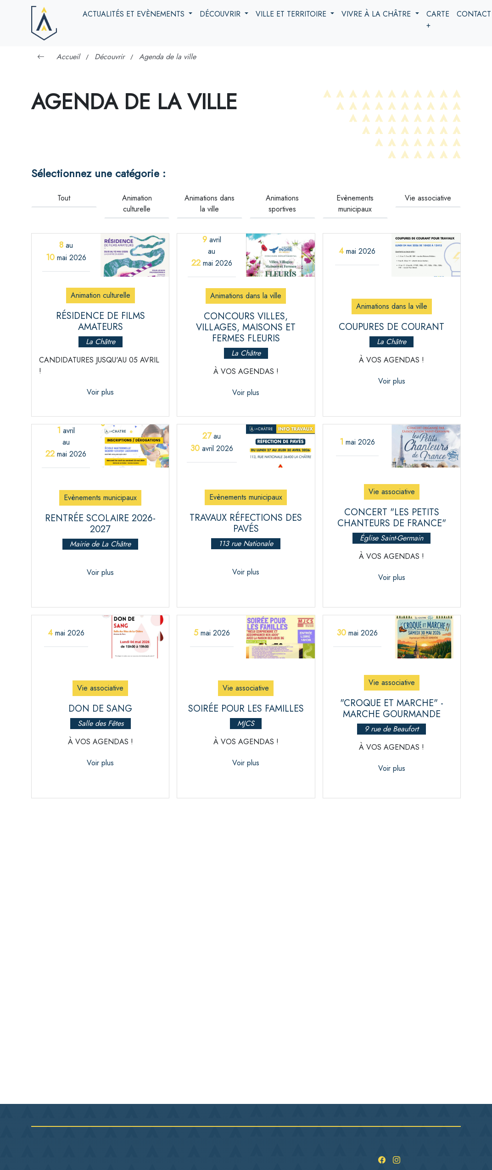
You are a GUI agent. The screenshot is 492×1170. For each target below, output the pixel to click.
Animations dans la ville (209, 203)
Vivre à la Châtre (377, 14)
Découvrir (221, 14)
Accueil (68, 56)
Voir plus (100, 392)
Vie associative (428, 198)
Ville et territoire (292, 14)
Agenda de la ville (167, 56)
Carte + (437, 19)
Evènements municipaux (355, 203)
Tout (63, 198)
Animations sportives (282, 203)
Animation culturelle (137, 203)
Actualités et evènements (135, 14)
